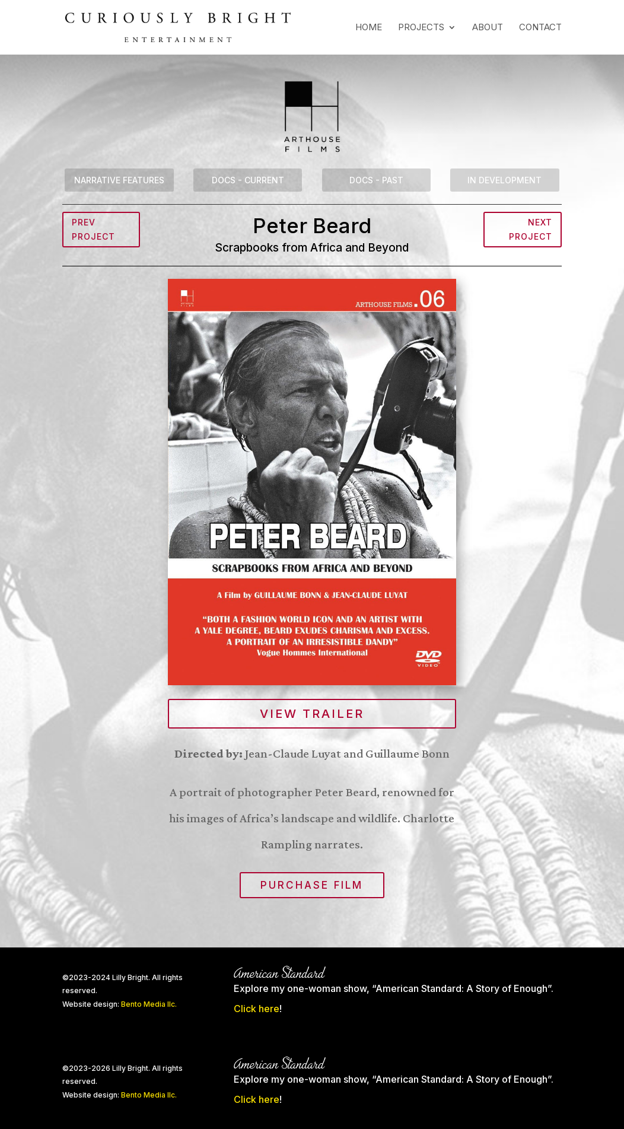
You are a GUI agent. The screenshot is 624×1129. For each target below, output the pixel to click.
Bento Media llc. (149, 1004)
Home (368, 28)
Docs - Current (248, 180)
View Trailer (312, 714)
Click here (256, 1008)
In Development (504, 180)
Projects (421, 28)
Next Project (530, 229)
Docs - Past (376, 180)
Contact (540, 28)
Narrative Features (119, 180)
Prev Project (93, 229)
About (487, 28)
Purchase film (311, 885)
